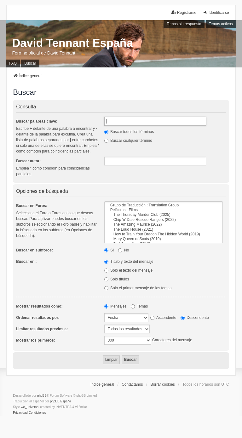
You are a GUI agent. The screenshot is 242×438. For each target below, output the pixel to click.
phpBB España (60, 401)
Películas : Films (164, 210)
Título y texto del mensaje (128, 261)
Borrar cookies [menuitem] (162, 384)
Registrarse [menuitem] (183, 12)
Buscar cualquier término (128, 140)
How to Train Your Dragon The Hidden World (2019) (164, 234)
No (123, 250)
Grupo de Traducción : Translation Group (164, 205)
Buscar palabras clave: (36, 121)
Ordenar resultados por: (37, 317)
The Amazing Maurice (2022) (164, 224)
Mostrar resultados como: (39, 306)
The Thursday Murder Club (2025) (164, 214)
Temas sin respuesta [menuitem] (184, 24)
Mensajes (115, 306)
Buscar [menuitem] (30, 63)
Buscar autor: (28, 161)
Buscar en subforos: (34, 250)
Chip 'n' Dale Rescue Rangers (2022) (164, 219)
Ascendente (163, 317)
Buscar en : (26, 261)
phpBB (42, 395)
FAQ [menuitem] (13, 63)
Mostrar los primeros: (35, 340)
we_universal (30, 407)
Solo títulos (116, 279)
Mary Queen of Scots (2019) (164, 239)
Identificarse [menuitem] (216, 12)
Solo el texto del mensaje (128, 270)
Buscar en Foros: (31, 206)
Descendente (195, 317)
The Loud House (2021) (164, 229)
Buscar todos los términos (129, 132)
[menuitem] (20, 413)
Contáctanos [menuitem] (132, 384)
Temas (139, 306)
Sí (109, 250)
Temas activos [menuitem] (221, 24)
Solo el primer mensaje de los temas (137, 288)
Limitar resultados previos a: (42, 329)
